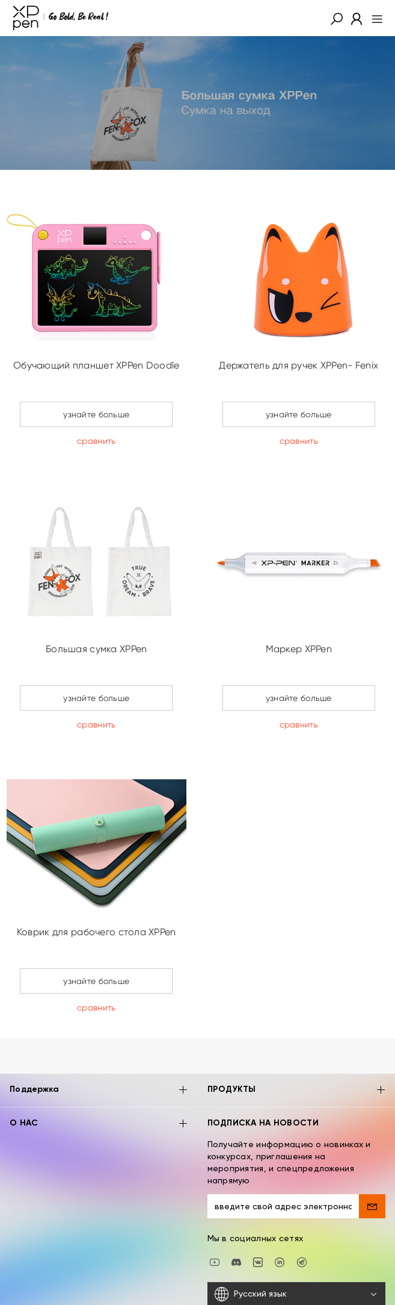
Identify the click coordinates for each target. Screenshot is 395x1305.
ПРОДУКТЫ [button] (296, 1055)
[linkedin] (279, 1225)
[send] (372, 1170)
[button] (337, 18)
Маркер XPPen (299, 649)
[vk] (258, 1225)
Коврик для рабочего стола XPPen (96, 932)
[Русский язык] (296, 1259)
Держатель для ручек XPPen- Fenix (298, 365)
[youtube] (214, 1225)
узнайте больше (96, 414)
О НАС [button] (99, 1088)
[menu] (374, 18)
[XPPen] (60, 18)
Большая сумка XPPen (96, 649)
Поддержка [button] (99, 1055)
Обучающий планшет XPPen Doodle (96, 365)
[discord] (236, 1225)
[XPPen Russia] (302, 1225)
